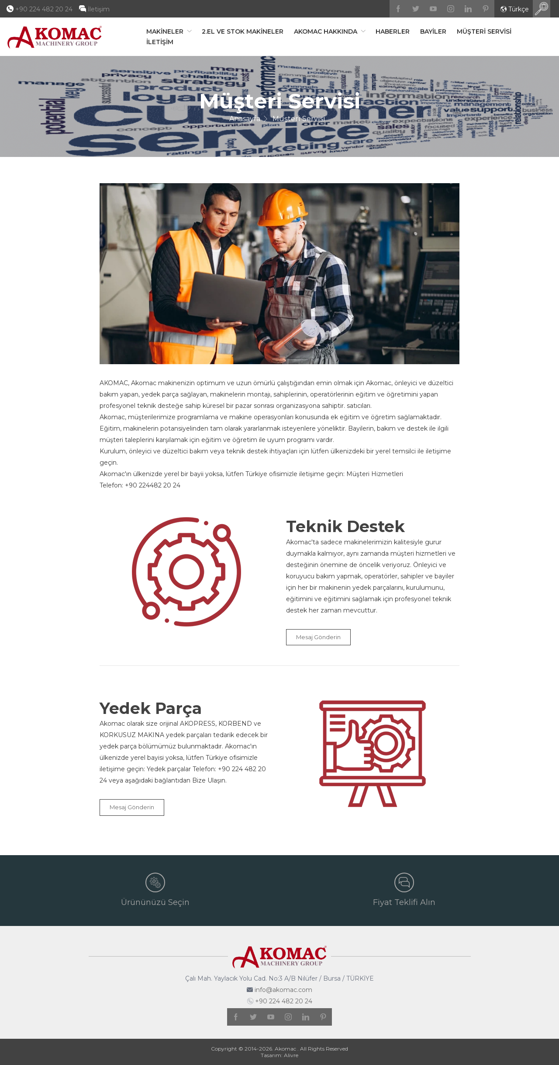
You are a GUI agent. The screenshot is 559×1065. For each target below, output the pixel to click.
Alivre (291, 1055)
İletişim (99, 9)
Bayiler (433, 31)
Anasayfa (244, 119)
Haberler (393, 31)
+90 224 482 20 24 (43, 9)
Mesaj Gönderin (318, 636)
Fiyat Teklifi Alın (404, 890)
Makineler (165, 31)
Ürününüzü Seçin (155, 890)
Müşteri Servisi (484, 31)
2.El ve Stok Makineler (242, 31)
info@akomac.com (283, 990)
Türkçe (514, 9)
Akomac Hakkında (326, 31)
